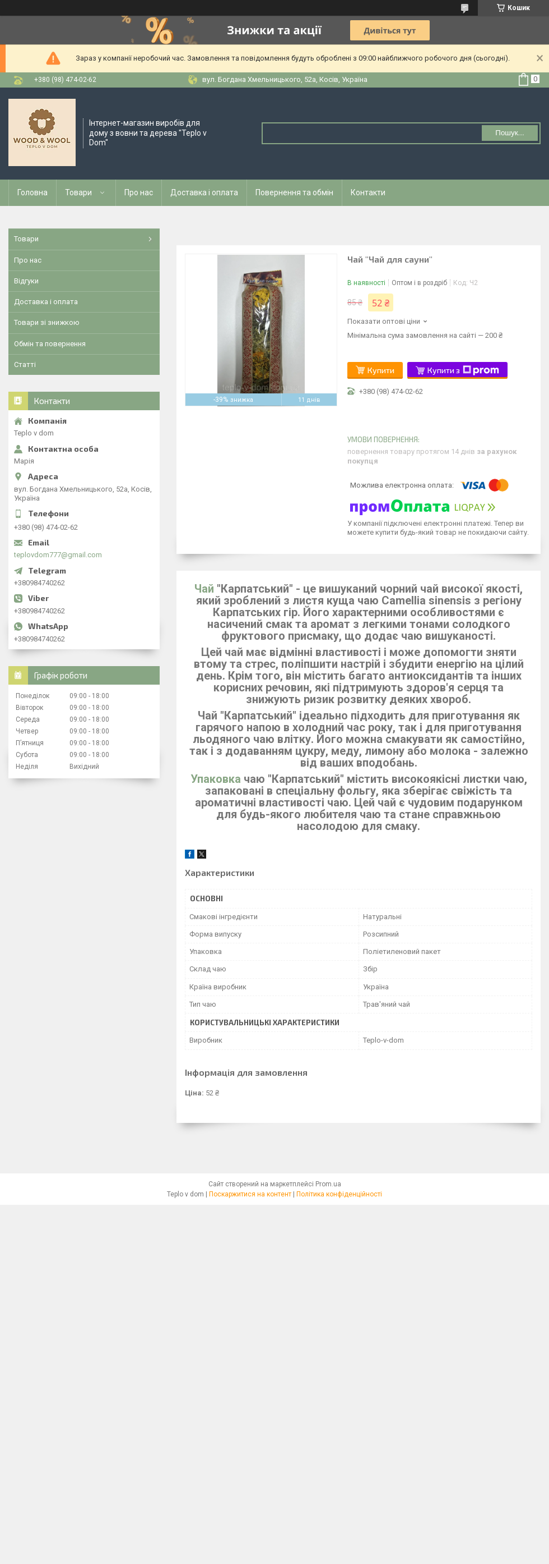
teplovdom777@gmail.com (58, 555)
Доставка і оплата (204, 192)
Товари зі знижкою (47, 322)
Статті (25, 364)
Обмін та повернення (50, 344)
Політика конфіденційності (339, 1194)
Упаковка (215, 779)
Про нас (138, 192)
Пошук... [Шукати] (509, 133)
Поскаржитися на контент (250, 1194)
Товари (78, 192)
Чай (204, 588)
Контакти (368, 192)
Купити (380, 370)
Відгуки (26, 281)
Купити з (463, 370)
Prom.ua (328, 1184)
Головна (32, 192)
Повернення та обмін (294, 192)
